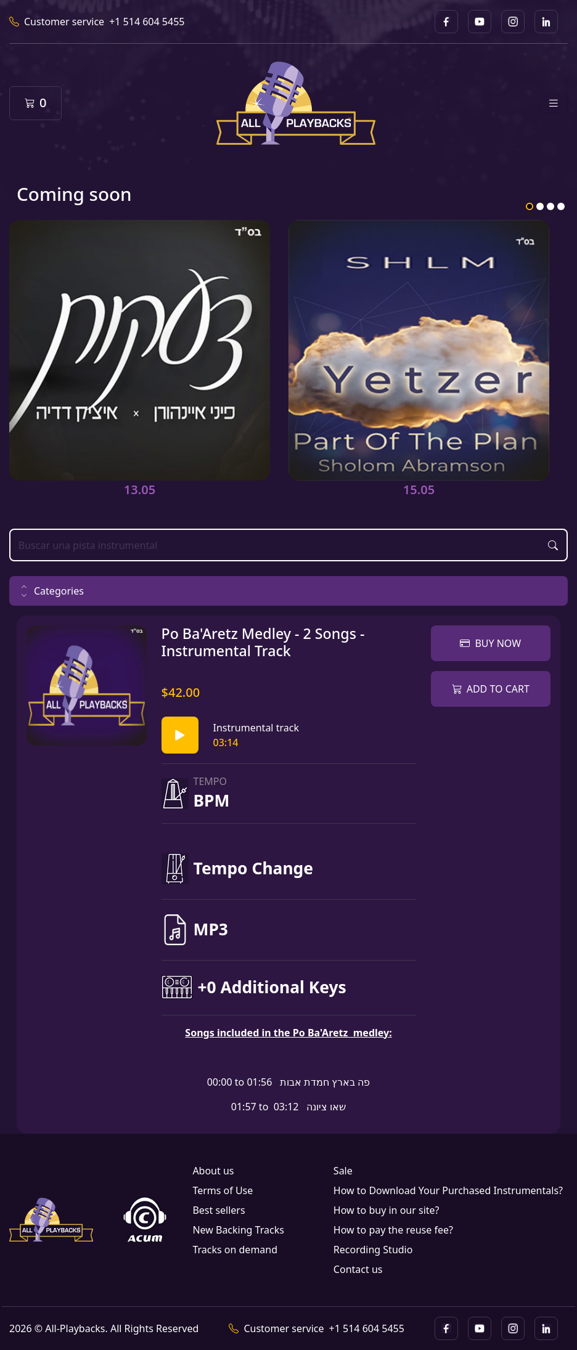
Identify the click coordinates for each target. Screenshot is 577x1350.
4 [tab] (561, 206)
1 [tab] (529, 206)
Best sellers (218, 1210)
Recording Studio (373, 1249)
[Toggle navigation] (553, 103)
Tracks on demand (234, 1249)
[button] (288, 591)
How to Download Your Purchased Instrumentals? (448, 1190)
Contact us (358, 1269)
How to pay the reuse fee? (393, 1230)
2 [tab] (540, 206)
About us (213, 1170)
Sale (343, 1170)
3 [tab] (550, 206)
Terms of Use (222, 1190)
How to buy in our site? (387, 1210)
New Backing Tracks (238, 1230)
